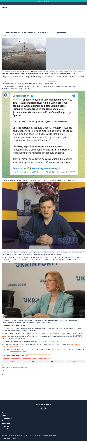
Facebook (54, 361)
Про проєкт (5, 413)
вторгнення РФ (5, 371)
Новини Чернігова (7, 428)
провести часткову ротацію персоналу (48, 341)
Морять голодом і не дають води (37, 371)
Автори (4, 415)
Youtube (75, 361)
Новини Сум (5, 426)
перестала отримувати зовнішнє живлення (46, 333)
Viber (33, 361)
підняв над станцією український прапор (38, 354)
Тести (4, 421)
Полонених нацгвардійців (22, 371)
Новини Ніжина (6, 423)
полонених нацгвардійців (18, 351)
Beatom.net (15, 438)
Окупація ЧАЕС (13, 371)
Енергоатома (52, 81)
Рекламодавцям (7, 418)
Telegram (12, 361)
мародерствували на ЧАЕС (26, 349)
